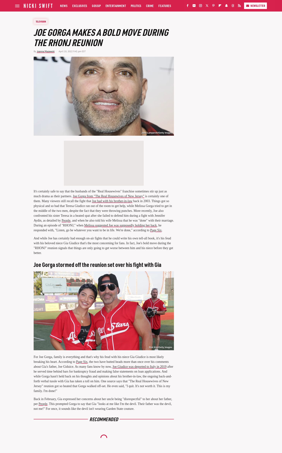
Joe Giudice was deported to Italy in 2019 (139, 366)
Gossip (96, 6)
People (66, 220)
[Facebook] (187, 6)
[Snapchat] (226, 6)
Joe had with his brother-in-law (112, 201)
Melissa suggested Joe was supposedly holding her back (120, 225)
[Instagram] (200, 6)
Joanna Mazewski (46, 51)
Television (41, 21)
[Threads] (233, 6)
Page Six (156, 230)
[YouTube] (194, 6)
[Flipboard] (220, 6)
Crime (150, 6)
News (63, 6)
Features (164, 6)
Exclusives (79, 6)
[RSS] (239, 6)
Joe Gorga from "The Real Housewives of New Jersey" (108, 196)
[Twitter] (207, 6)
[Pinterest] (213, 6)
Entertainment (116, 6)
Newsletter (255, 6)
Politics (136, 6)
